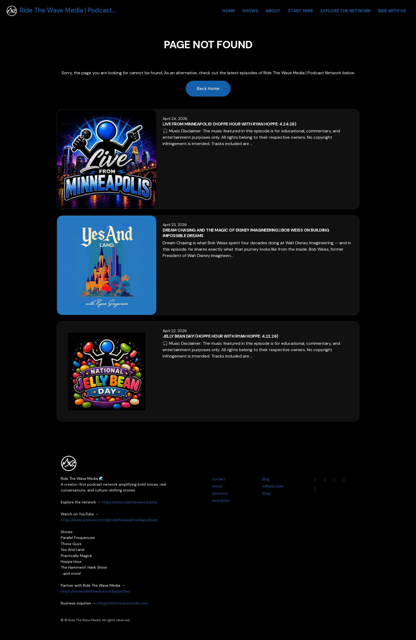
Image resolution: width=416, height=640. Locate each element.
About (273, 11)
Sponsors (220, 493)
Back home (208, 88)
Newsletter (221, 500)
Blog (266, 479)
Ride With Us (392, 11)
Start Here (300, 11)
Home (228, 11)
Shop (266, 493)
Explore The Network (345, 11)
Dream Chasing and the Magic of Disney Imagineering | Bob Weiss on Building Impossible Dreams (246, 232)
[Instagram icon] (325, 480)
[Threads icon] (344, 480)
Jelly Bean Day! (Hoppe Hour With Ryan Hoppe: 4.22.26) (220, 336)
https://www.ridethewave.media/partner (95, 591)
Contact (218, 479)
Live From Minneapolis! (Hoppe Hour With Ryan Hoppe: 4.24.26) (229, 124)
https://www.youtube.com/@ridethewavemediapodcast (109, 519)
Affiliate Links (273, 486)
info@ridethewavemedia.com (122, 603)
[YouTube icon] (315, 480)
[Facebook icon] (334, 480)
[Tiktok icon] (315, 489)
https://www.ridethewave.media (129, 502)
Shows (250, 11)
